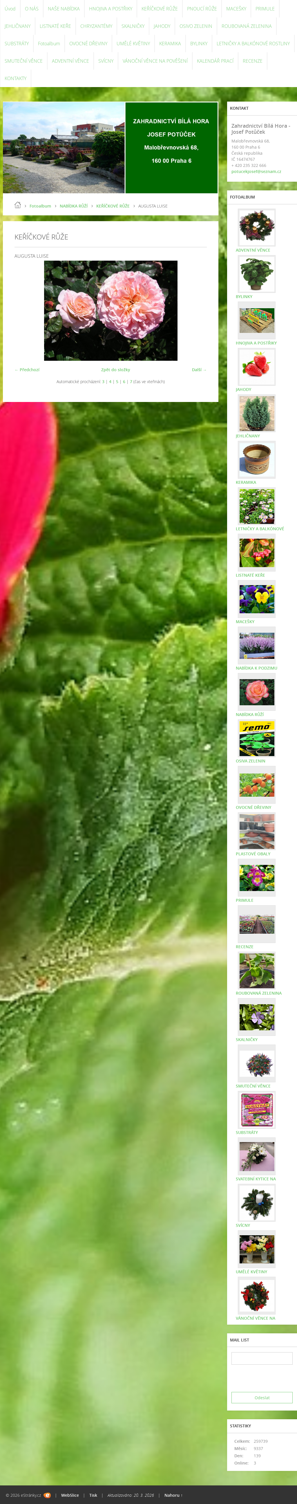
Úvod (10, 9)
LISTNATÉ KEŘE (55, 26)
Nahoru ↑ (173, 1495)
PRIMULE (265, 9)
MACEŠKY (236, 9)
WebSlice (70, 1495)
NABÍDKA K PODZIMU (256, 668)
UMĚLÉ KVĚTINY (133, 43)
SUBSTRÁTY (17, 43)
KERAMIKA (170, 43)
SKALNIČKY (133, 26)
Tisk (93, 1495)
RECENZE (252, 61)
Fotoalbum (49, 43)
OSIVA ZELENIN (250, 761)
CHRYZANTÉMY (96, 26)
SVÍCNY (105, 61)
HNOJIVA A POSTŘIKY (110, 9)
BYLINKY (198, 43)
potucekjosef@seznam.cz (256, 171)
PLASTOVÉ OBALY (253, 853)
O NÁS (32, 9)
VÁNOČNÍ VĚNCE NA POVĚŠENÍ (155, 61)
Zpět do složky (115, 369)
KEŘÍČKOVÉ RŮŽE (160, 9)
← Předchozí (27, 369)
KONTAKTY (15, 78)
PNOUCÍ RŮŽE (202, 9)
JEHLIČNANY (17, 26)
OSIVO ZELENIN (196, 26)
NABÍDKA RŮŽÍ (74, 206)
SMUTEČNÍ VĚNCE (24, 61)
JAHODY (162, 26)
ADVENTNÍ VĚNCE (70, 61)
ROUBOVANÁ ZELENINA (247, 26)
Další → (199, 369)
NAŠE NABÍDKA (64, 9)
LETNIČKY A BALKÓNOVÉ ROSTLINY (253, 43)
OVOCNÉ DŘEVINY (88, 43)
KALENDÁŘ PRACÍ (215, 61)
